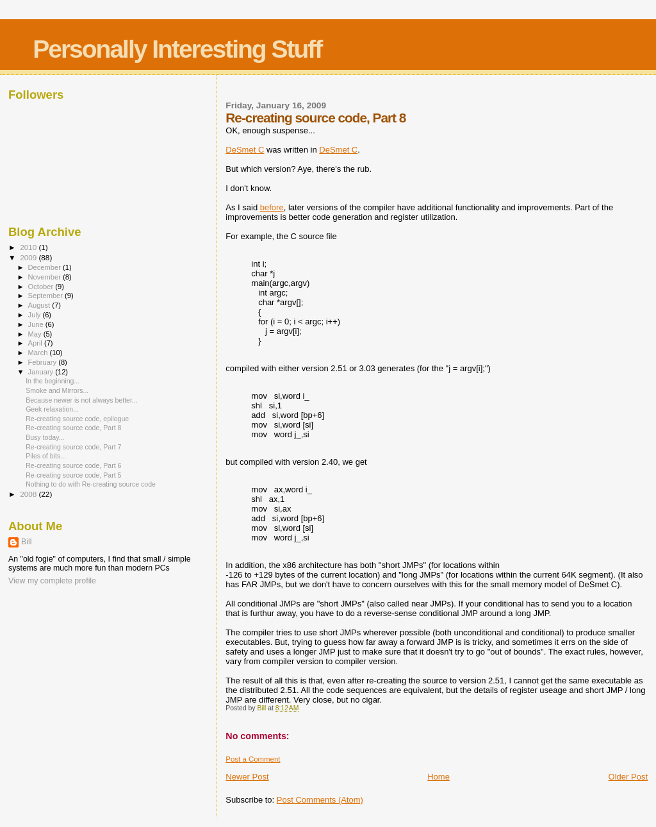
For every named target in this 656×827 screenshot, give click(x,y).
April (36, 343)
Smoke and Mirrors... (57, 390)
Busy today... (45, 437)
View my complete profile (52, 580)
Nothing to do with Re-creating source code (91, 484)
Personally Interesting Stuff (177, 49)
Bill (26, 541)
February (43, 362)
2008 (29, 494)
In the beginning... (52, 381)
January (42, 372)
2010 (29, 247)
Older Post (628, 776)
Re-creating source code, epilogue (77, 418)
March (39, 352)
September (46, 295)
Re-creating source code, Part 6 (73, 465)
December (45, 267)
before (272, 207)
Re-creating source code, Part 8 (73, 427)
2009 (29, 257)
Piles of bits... (46, 456)
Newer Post (247, 776)
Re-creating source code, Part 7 (73, 447)
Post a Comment (253, 759)
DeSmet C (245, 150)
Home (438, 776)
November (45, 277)
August (40, 305)
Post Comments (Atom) (320, 800)
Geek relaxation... (52, 409)
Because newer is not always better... (82, 400)
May (36, 334)
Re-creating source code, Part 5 (73, 475)
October (42, 286)
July (35, 315)
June (36, 324)
